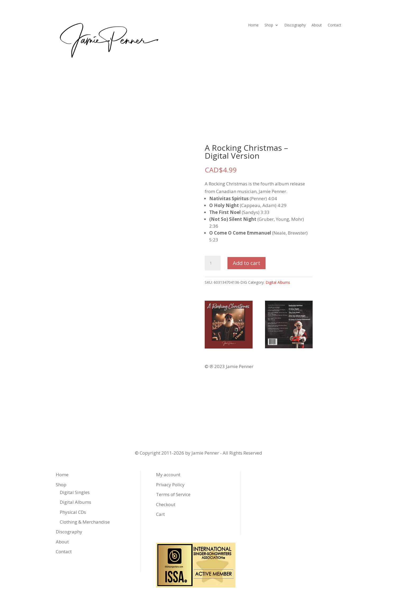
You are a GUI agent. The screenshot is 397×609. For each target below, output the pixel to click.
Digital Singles (75, 492)
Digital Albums (278, 282)
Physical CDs (73, 512)
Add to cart (246, 263)
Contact (334, 25)
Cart (160, 514)
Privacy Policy (170, 485)
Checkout (165, 504)
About (317, 25)
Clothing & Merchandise (85, 522)
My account (168, 474)
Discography (295, 25)
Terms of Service (173, 494)
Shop (268, 25)
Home (253, 25)
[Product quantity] (213, 263)
